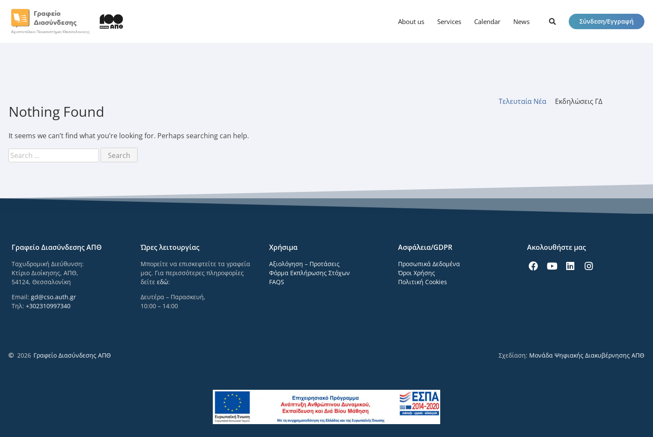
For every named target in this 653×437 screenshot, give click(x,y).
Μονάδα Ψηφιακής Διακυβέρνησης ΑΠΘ (586, 355)
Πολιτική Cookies (422, 282)
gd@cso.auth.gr (53, 297)
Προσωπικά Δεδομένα (429, 264)
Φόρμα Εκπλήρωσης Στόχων (309, 273)
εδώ (162, 282)
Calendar (487, 21)
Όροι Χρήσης (416, 273)
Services (449, 21)
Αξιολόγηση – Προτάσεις (304, 264)
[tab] (527, 101)
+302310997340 (48, 306)
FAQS (276, 282)
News (521, 21)
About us (411, 21)
